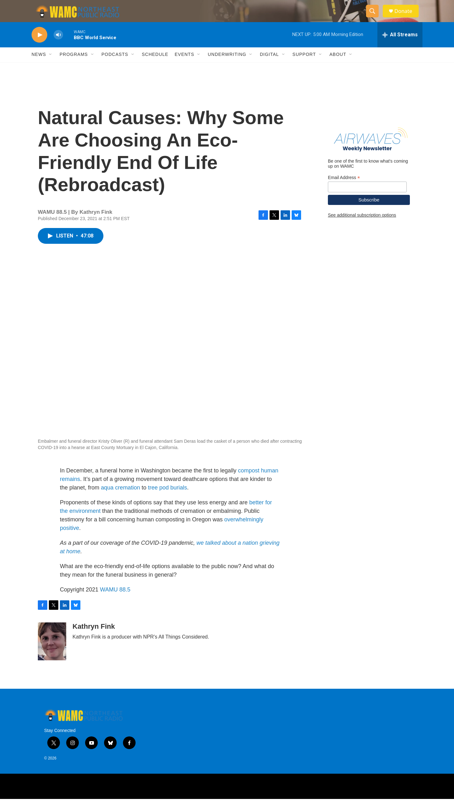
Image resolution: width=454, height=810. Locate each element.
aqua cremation (120, 498)
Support (304, 65)
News (39, 65)
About (337, 65)
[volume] (58, 46)
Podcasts (115, 65)
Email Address (344, 189)
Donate (406, 16)
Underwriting (227, 65)
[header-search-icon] (374, 16)
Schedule (155, 65)
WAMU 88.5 (115, 600)
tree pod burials (167, 498)
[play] (39, 46)
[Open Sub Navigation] (50, 65)
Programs (74, 65)
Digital (269, 65)
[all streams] (399, 45)
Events (184, 65)
